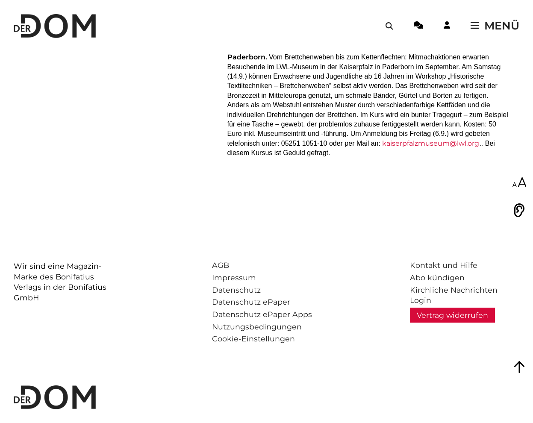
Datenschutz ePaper (251, 301)
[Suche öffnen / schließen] (389, 26)
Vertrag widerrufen (452, 315)
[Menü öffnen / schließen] (495, 26)
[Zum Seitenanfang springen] (519, 367)
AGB (220, 265)
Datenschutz (236, 289)
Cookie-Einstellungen (253, 338)
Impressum (234, 277)
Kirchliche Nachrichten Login (454, 295)
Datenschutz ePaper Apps (262, 314)
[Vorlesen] (519, 210)
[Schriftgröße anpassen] (519, 183)
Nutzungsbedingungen (257, 326)
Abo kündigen (437, 277)
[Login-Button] (447, 26)
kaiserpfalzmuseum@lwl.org (430, 143)
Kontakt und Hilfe (443, 265)
